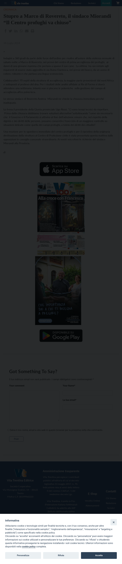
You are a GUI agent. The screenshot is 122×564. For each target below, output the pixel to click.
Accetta (99, 555)
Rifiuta (61, 555)
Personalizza (23, 555)
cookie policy (29, 546)
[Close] (113, 522)
